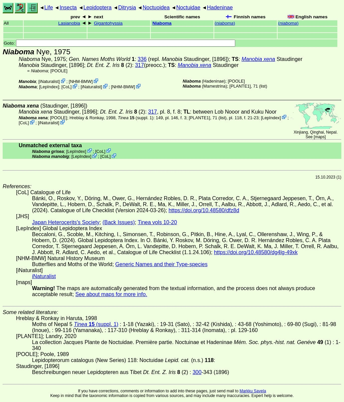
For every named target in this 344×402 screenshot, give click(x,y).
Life (48, 7)
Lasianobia (69, 23)
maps (320, 137)
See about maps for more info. (111, 294)
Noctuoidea (155, 7)
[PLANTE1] (240, 86)
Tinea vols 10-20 (157, 222)
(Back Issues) (118, 222)
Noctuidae (188, 7)
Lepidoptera (97, 7)
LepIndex (49, 86)
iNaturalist (49, 81)
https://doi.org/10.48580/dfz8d (203, 210)
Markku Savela (253, 391)
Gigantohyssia (108, 23)
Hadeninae (220, 7)
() (225, 23)
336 (142, 59)
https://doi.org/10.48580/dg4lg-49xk (256, 252)
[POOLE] (58, 70)
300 (197, 372)
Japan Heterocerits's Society (65, 222)
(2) (109, 65)
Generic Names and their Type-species (161, 264)
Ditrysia (127, 7)
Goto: (119, 43)
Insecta (68, 7)
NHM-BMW (81, 81)
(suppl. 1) (135, 117)
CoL (66, 86)
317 (139, 65)
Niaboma (161, 23)
